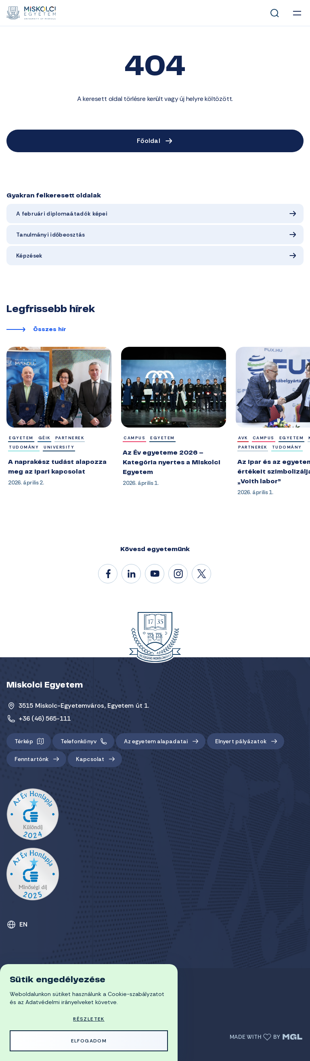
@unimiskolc (202, 574)
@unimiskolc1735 (155, 574)
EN (23, 924)
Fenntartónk (31, 759)
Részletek (89, 1019)
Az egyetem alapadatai (156, 741)
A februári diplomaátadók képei (61, 213)
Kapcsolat (90, 759)
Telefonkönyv (78, 741)
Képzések (29, 255)
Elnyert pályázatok (240, 741)
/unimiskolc (108, 574)
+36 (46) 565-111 (45, 718)
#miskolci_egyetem (178, 574)
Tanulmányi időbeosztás (50, 234)
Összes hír (49, 329)
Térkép (24, 741)
